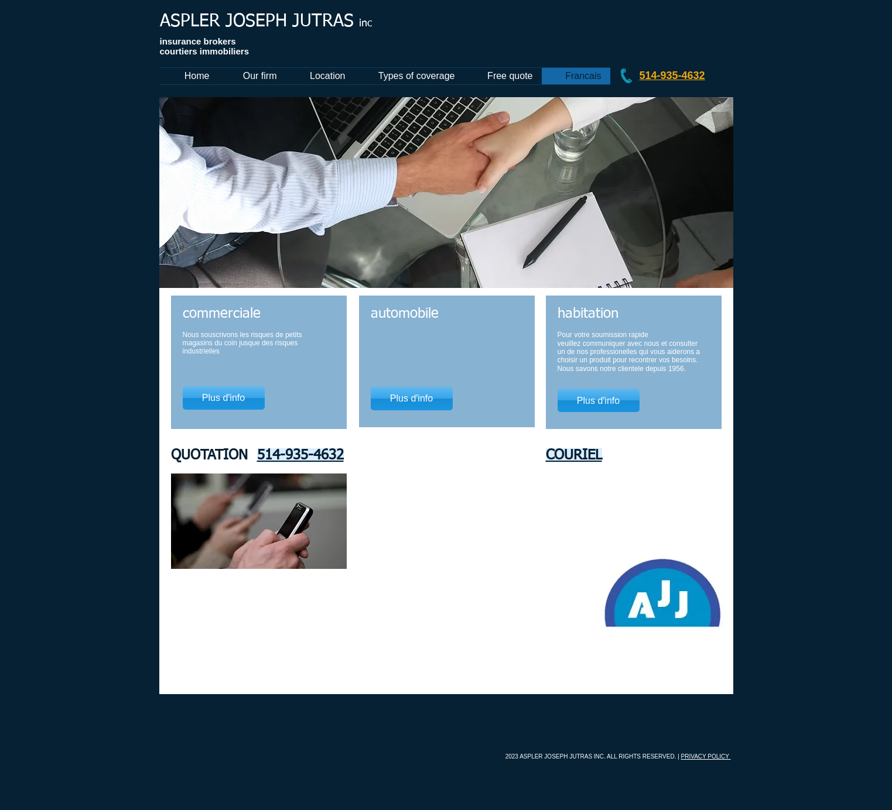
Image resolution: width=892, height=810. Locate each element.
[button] (446, 192)
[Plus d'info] (224, 398)
